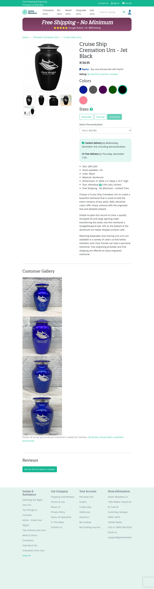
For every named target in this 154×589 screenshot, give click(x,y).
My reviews (85, 522)
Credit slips (85, 506)
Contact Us (103, 3)
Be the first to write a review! (102, 74)
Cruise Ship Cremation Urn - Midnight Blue (83, 90)
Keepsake (86, 116)
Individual (114, 116)
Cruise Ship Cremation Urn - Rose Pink (83, 100)
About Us (56, 506)
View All (26, 555)
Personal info (86, 496)
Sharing (100, 116)
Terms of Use (58, 501)
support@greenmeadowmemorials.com (129, 537)
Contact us (56, 527)
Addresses (84, 512)
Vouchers (84, 517)
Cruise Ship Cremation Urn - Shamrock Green (113, 90)
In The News (57, 522)
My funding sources (89, 527)
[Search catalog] (109, 12)
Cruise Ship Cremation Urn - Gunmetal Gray (93, 90)
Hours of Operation (61, 517)
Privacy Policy (58, 512)
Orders (83, 501)
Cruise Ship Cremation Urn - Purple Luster (103, 90)
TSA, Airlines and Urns (34, 530)
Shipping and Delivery (62, 496)
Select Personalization (91, 124)
